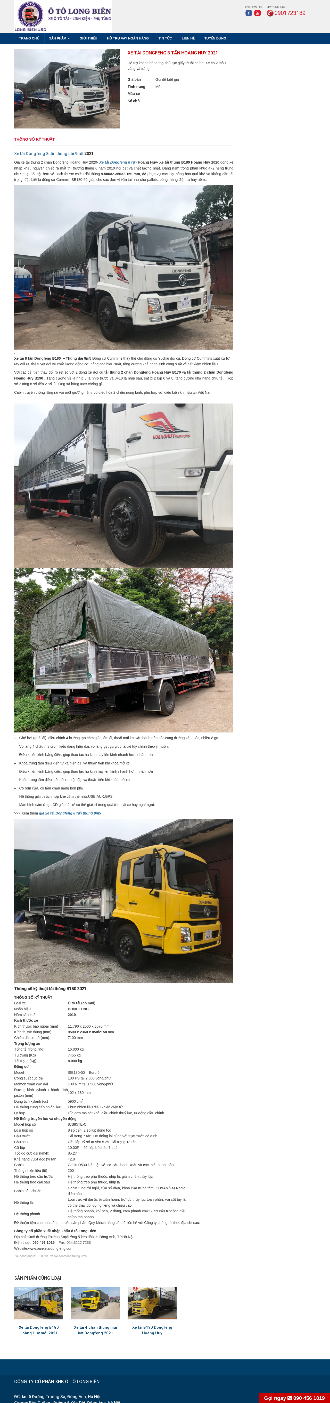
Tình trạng (136, 87)
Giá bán (134, 79)
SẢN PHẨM (59, 38)
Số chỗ (133, 101)
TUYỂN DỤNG (215, 38)
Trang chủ (29, 38)
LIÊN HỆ (188, 38)
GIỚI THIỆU (88, 38)
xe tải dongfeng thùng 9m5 (68, 1256)
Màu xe (134, 94)
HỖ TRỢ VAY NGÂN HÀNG (128, 38)
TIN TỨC (165, 38)
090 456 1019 (294, 1398)
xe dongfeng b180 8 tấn (31, 1256)
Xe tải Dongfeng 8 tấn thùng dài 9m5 (48, 153)
